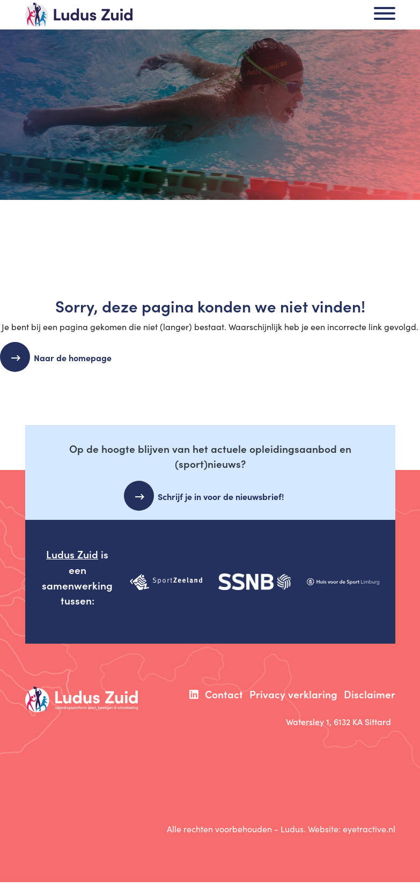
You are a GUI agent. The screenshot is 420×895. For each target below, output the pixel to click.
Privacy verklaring (293, 694)
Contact (224, 694)
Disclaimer (369, 694)
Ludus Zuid (72, 554)
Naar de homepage (77, 357)
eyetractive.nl (369, 828)
